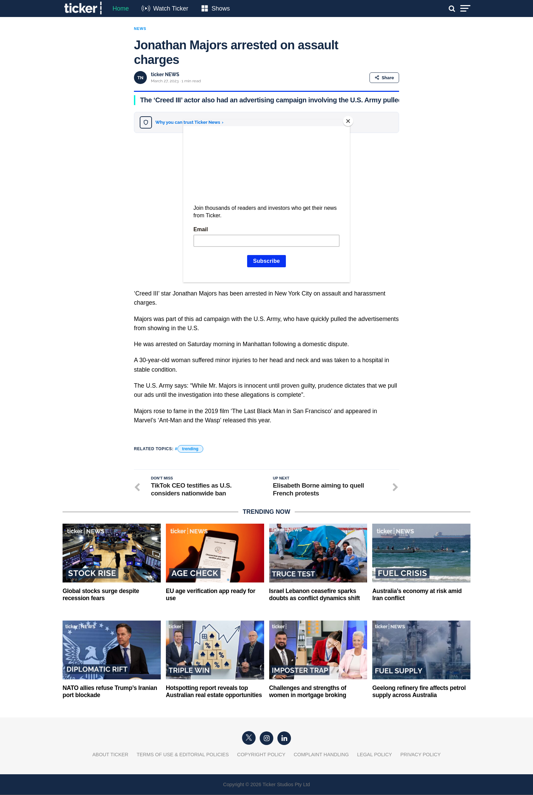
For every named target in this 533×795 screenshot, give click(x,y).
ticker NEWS (165, 74)
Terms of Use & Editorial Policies (183, 755)
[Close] (348, 121)
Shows (220, 8)
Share (384, 77)
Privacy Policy (420, 755)
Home (121, 8)
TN (140, 77)
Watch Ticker (170, 8)
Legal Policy (374, 755)
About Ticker (110, 755)
